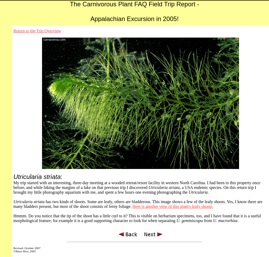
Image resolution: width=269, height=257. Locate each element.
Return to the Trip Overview (37, 31)
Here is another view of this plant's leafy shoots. (172, 206)
